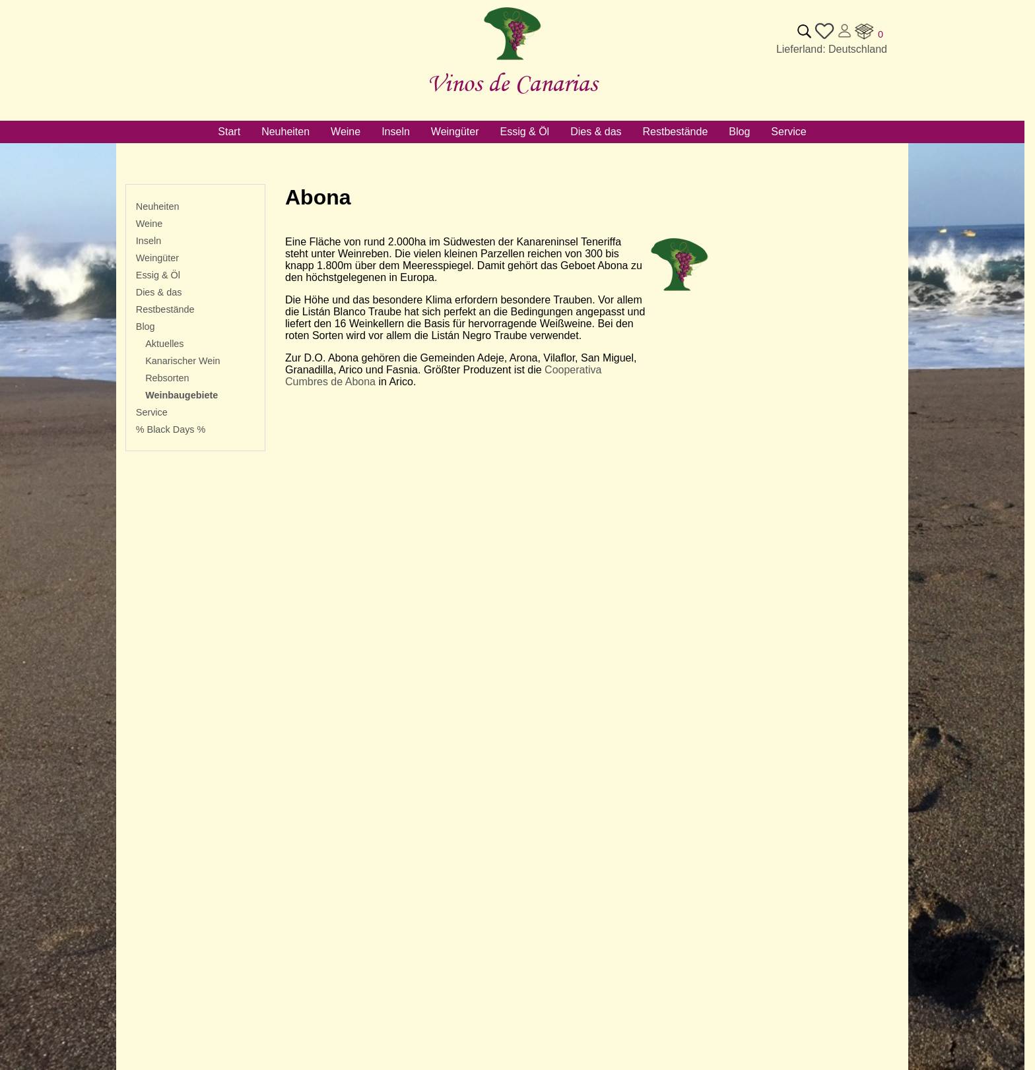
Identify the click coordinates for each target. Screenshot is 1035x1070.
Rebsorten (167, 378)
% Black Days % (171, 429)
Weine (149, 223)
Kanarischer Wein (182, 361)
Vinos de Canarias (512, 83)
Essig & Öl (158, 275)
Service (152, 412)
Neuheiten (158, 206)
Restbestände (165, 309)
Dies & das (159, 292)
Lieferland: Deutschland (831, 49)
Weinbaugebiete (181, 395)
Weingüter (157, 258)
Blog (145, 326)
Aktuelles (164, 343)
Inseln (148, 241)
